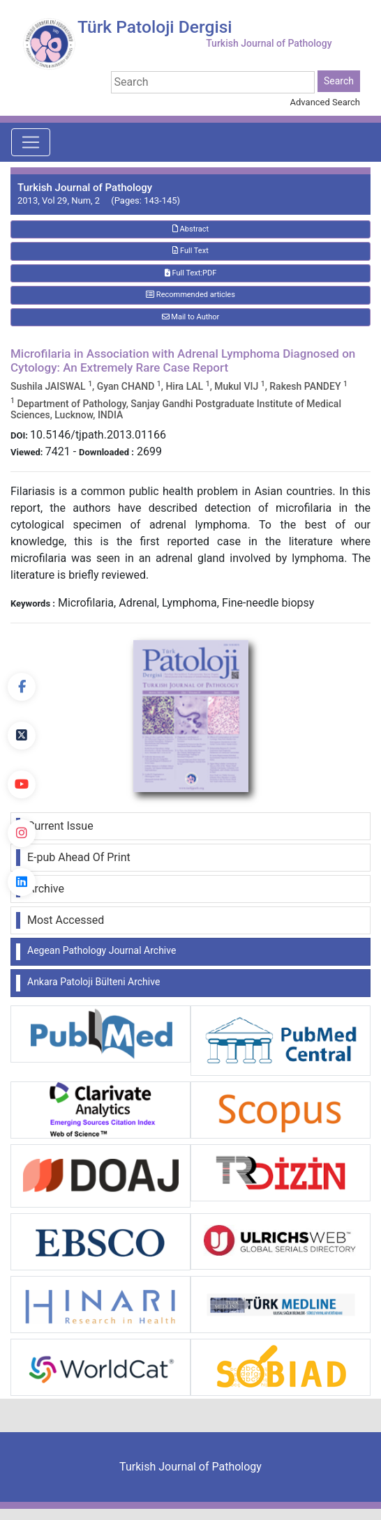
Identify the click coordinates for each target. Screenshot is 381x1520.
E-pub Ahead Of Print (78, 857)
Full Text (190, 250)
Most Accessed (65, 920)
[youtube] (22, 784)
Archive (45, 888)
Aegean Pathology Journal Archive (101, 950)
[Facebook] (22, 687)
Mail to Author (191, 316)
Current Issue (60, 826)
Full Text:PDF (190, 273)
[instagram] (22, 833)
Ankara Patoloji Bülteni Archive (93, 981)
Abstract (190, 229)
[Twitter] (22, 736)
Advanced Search (325, 102)
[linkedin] (22, 882)
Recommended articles (190, 294)
